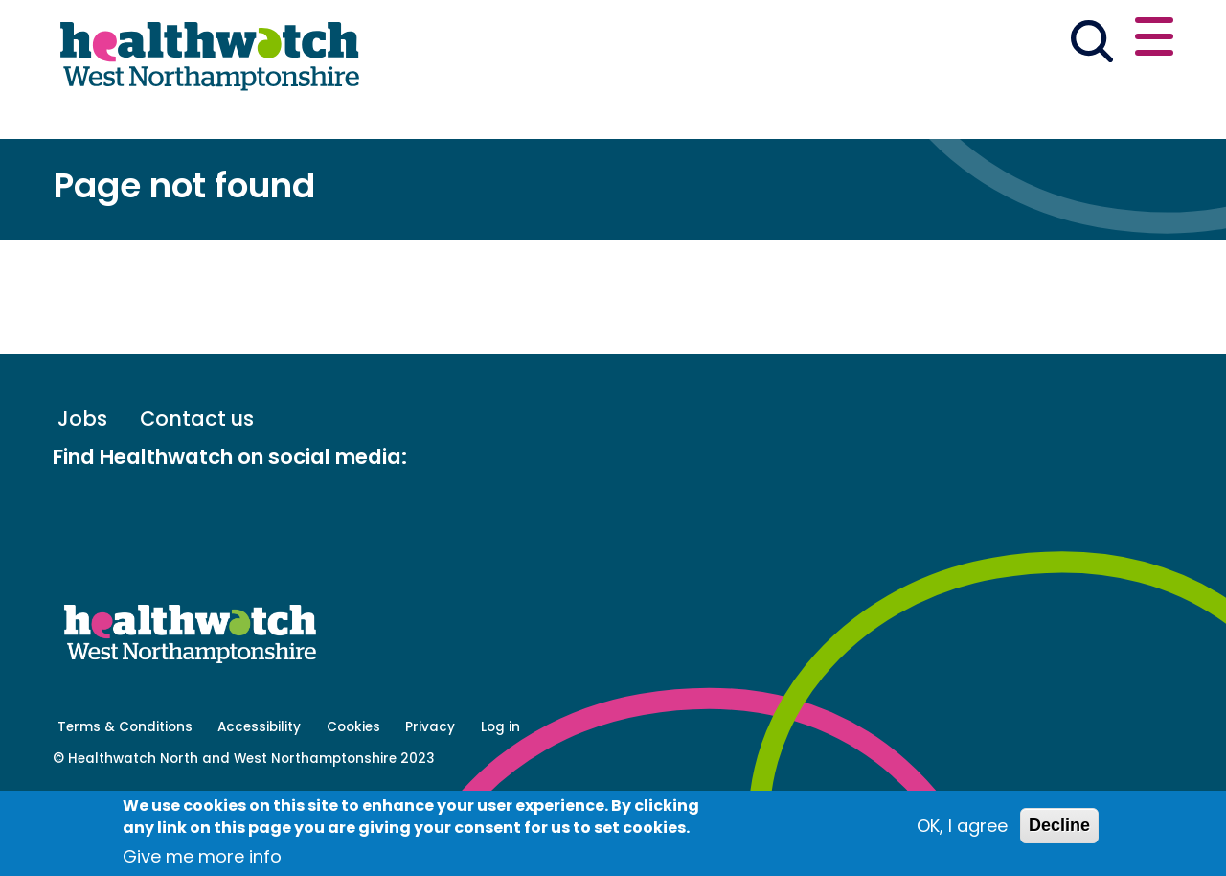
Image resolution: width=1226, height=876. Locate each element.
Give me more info (202, 856)
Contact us (1080, 40)
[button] (891, 42)
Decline (1059, 825)
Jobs (82, 490)
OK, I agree (962, 826)
